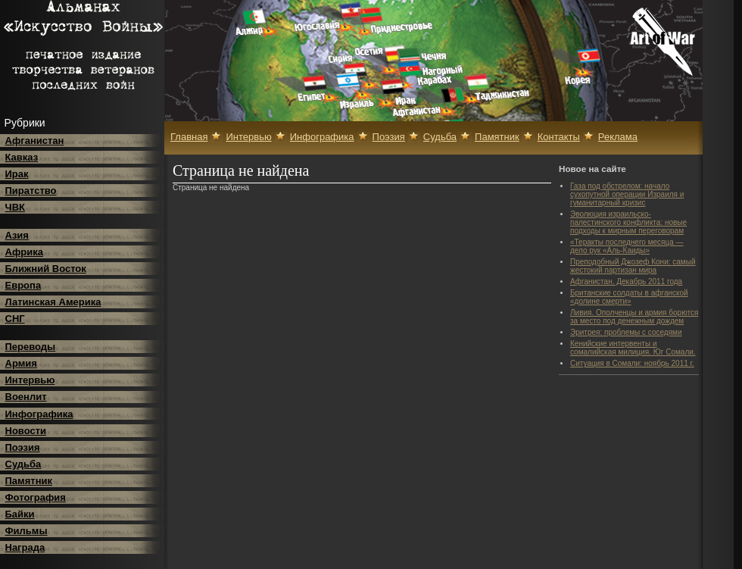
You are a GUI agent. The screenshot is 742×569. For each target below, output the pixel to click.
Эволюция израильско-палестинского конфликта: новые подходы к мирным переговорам (628, 222)
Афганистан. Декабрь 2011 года (626, 281)
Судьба (23, 464)
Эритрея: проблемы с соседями (626, 332)
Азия (17, 235)
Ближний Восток (45, 268)
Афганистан (34, 140)
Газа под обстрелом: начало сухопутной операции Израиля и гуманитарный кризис (627, 194)
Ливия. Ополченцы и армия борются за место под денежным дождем (634, 316)
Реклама (618, 136)
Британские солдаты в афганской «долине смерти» (629, 297)
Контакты (559, 136)
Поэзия (22, 447)
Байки (20, 514)
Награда (25, 547)
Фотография (35, 497)
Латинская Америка (53, 302)
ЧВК (15, 207)
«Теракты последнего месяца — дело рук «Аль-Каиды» (627, 246)
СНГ (15, 318)
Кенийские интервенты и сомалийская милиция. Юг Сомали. (633, 347)
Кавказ (22, 157)
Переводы (30, 346)
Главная (188, 136)
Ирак (17, 174)
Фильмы (26, 530)
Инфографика (39, 414)
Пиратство (31, 190)
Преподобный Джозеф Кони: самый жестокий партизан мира (632, 266)
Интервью (30, 380)
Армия (21, 363)
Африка (24, 252)
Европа (23, 285)
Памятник (29, 480)
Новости (26, 430)
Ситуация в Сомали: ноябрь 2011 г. (632, 363)
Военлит (26, 396)
